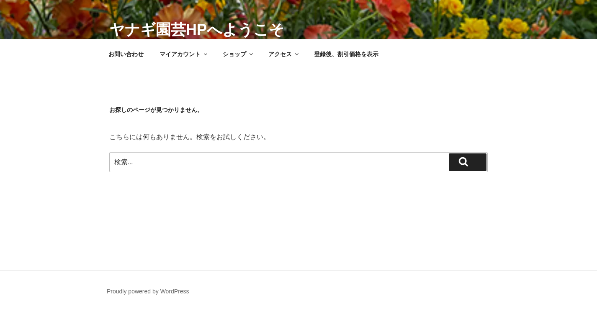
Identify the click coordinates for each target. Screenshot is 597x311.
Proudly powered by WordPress (148, 291)
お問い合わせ (126, 54)
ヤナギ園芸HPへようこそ (196, 29)
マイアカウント (184, 54)
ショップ (238, 54)
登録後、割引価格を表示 (346, 54)
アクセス (284, 54)
